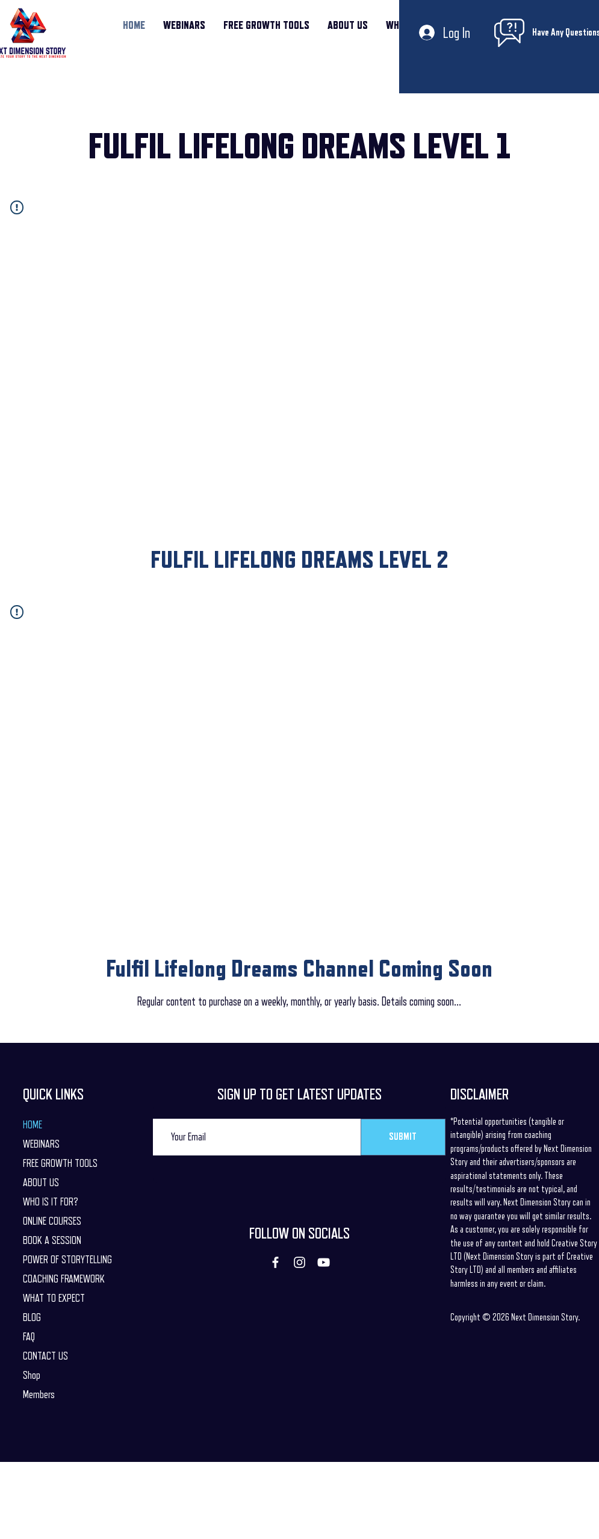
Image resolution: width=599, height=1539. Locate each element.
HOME (32, 1124)
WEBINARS (41, 1144)
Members (39, 1394)
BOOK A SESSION (52, 1240)
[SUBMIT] (403, 1137)
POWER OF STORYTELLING (67, 1259)
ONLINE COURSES (52, 1221)
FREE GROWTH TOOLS (60, 1163)
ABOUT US (41, 1182)
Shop (31, 1375)
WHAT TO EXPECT (54, 1298)
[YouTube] (323, 1262)
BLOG (32, 1317)
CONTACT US (45, 1356)
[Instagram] (299, 1262)
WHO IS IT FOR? (50, 1201)
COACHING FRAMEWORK (64, 1278)
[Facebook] (275, 1262)
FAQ (29, 1336)
